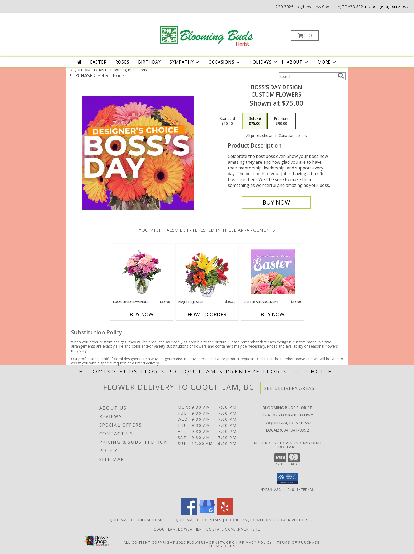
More (327, 62)
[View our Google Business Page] (207, 513)
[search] (340, 76)
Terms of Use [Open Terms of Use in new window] (223, 545)
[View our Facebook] (189, 513)
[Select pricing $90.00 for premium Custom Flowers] (281, 121)
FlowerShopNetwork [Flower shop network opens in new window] (210, 542)
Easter (98, 62)
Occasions (225, 62)
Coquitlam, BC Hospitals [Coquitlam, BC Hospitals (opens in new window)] (196, 520)
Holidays (264, 62)
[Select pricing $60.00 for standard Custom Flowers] (227, 121)
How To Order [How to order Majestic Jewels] (207, 314)
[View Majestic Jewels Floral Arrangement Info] (207, 272)
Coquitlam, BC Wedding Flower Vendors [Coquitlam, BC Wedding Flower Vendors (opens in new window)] (268, 520)
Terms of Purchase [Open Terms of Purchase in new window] (298, 542)
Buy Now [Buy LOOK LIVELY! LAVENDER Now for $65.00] (141, 314)
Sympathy (185, 62)
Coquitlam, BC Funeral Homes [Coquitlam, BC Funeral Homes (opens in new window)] (135, 520)
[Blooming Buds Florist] (206, 30)
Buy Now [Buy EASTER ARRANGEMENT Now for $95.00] (272, 314)
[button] (305, 35)
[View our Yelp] (225, 513)
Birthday (149, 62)
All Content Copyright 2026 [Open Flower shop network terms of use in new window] (155, 542)
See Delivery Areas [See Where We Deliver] (289, 388)
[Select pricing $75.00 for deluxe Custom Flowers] (254, 121)
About (298, 62)
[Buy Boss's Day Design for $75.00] (276, 202)
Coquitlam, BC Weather (178, 529)
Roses (122, 62)
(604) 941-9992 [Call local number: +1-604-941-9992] (394, 6)
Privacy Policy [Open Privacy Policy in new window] (255, 542)
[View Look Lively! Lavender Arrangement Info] (142, 272)
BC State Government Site (233, 529)
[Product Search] (307, 76)
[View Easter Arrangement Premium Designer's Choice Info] (273, 272)
